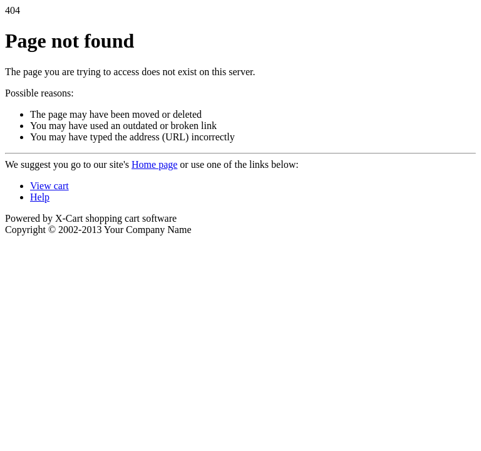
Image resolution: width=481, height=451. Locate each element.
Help (39, 197)
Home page (154, 164)
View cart (49, 185)
